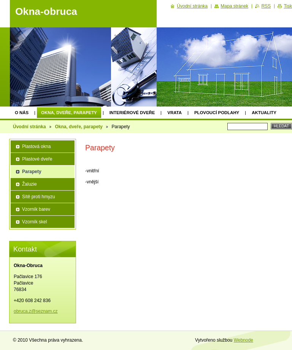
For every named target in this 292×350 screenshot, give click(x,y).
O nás (22, 112)
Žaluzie (29, 184)
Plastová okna (36, 146)
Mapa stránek (234, 6)
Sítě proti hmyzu (38, 196)
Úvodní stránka (29, 126)
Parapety (31, 171)
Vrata (174, 112)
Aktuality (264, 112)
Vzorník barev (36, 209)
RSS (266, 6)
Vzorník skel (34, 221)
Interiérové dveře (132, 112)
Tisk (288, 6)
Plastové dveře (37, 159)
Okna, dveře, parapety (69, 112)
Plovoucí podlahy (216, 112)
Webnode (243, 340)
